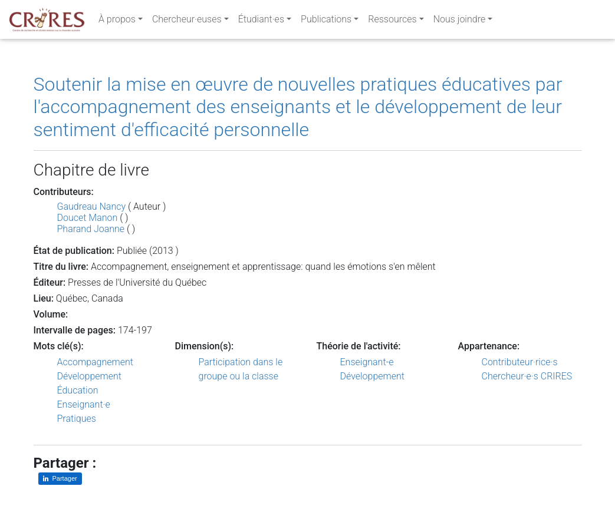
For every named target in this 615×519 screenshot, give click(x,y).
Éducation (77, 390)
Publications (326, 21)
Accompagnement (95, 362)
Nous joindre (459, 21)
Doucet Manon (87, 217)
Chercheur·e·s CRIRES (527, 376)
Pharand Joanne (91, 228)
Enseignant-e (367, 362)
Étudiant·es (261, 21)
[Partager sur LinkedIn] (60, 478)
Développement (89, 376)
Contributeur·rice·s (520, 362)
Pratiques (76, 418)
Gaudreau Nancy (91, 206)
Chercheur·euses (187, 21)
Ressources (392, 21)
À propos (117, 21)
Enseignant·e (83, 404)
